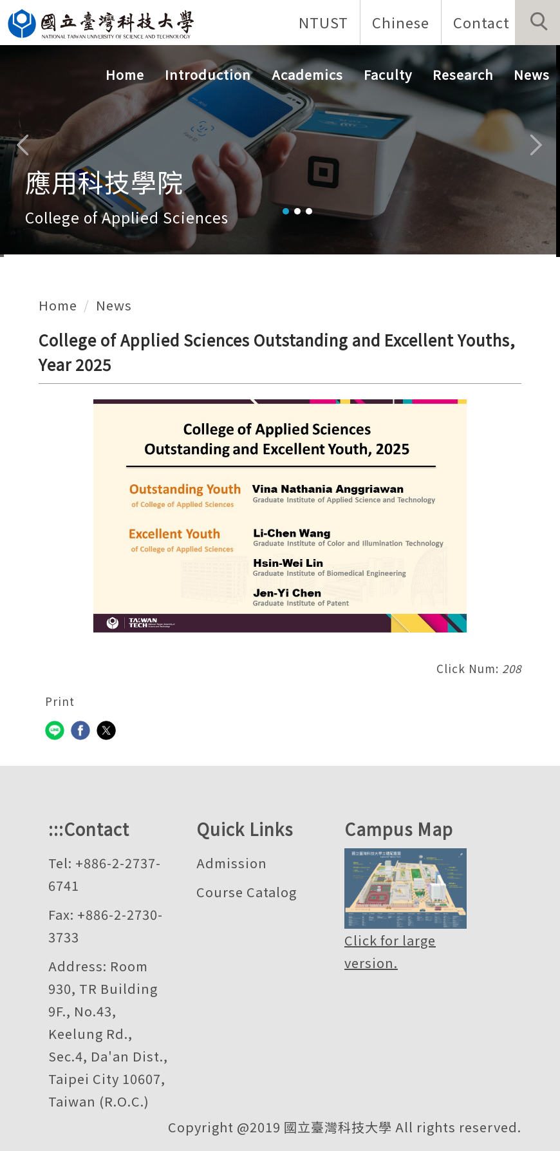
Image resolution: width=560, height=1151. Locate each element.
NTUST (323, 22)
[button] (537, 22)
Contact (481, 22)
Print (60, 701)
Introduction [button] (208, 74)
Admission (231, 862)
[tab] (286, 211)
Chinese (400, 22)
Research (463, 74)
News (532, 74)
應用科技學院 (104, 181)
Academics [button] (307, 74)
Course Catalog (246, 891)
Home (125, 74)
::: (56, 829)
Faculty (388, 74)
